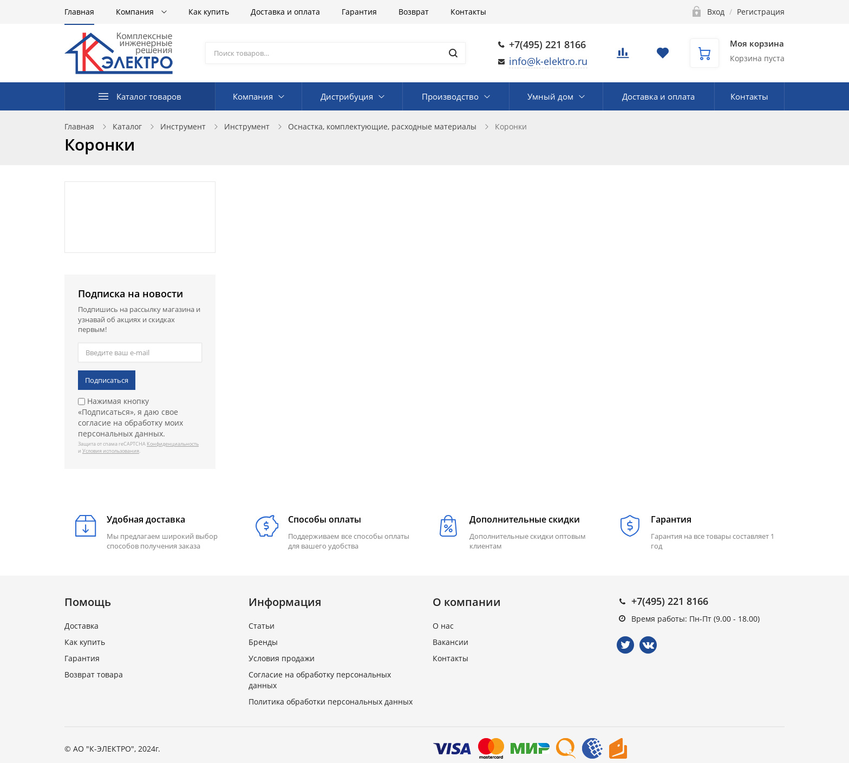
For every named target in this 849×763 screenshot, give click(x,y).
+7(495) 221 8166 (547, 44)
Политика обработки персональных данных (331, 701)
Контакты (468, 11)
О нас (443, 626)
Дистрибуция (347, 96)
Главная (79, 11)
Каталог (127, 126)
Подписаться (106, 380)
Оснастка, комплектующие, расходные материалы (382, 126)
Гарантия (359, 11)
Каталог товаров (148, 96)
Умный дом (550, 96)
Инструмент (183, 126)
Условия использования (110, 450)
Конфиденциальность (173, 443)
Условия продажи (282, 658)
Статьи (262, 626)
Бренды (263, 642)
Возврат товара (93, 674)
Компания (136, 11)
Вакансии (450, 642)
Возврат (414, 11)
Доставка (81, 626)
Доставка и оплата (285, 11)
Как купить (208, 11)
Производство (450, 96)
